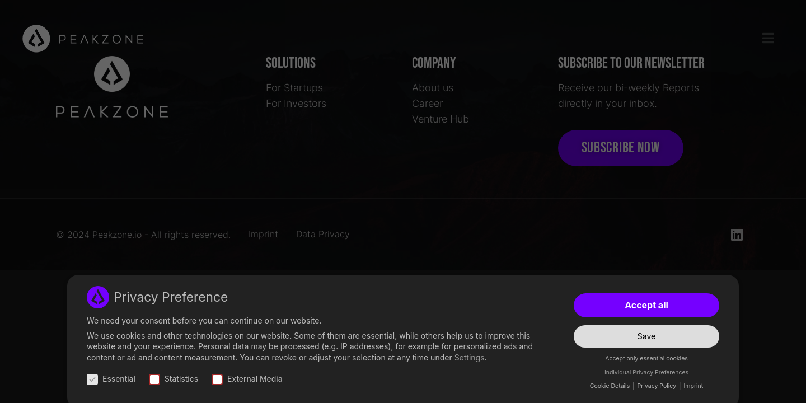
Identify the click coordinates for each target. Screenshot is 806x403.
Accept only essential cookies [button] (646, 359)
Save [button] (646, 336)
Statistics (173, 379)
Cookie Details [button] (610, 386)
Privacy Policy (658, 386)
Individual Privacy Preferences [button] (646, 372)
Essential (111, 379)
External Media (247, 379)
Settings (469, 357)
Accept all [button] (646, 305)
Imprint (693, 386)
